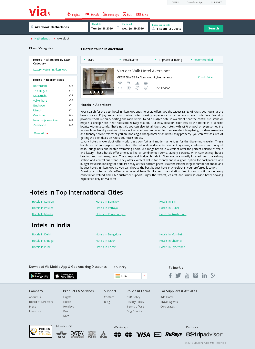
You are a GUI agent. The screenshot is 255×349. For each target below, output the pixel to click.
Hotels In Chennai (170, 240)
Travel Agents (169, 302)
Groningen (53, 115)
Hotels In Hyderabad (172, 247)
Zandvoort (53, 125)
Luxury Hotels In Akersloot (53, 69)
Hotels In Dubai (169, 208)
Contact (109, 297)
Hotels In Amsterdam (172, 214)
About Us (35, 297)
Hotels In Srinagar (43, 240)
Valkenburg (53, 100)
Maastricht (53, 95)
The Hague (53, 91)
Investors (35, 311)
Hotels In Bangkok (107, 201)
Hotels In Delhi (41, 234)
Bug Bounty (134, 311)
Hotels (67, 302)
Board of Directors (41, 302)
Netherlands (42, 38)
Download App (195, 2)
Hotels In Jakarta (42, 214)
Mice (66, 316)
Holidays (68, 306)
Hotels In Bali (167, 201)
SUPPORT (216, 2)
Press (32, 306)
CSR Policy (133, 297)
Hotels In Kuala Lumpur (111, 214)
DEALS (175, 2)
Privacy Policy (135, 302)
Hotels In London (43, 201)
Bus (65, 311)
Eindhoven (53, 105)
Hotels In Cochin (106, 247)
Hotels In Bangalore (108, 234)
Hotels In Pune (41, 247)
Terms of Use (135, 306)
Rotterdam (53, 86)
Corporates (167, 306)
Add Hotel (166, 297)
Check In (96, 23)
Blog (107, 302)
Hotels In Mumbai (170, 234)
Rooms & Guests (161, 24)
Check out (126, 23)
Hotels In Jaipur (105, 240)
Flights (67, 297)
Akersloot (63, 38)
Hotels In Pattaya (107, 208)
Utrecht (53, 110)
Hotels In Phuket (42, 208)
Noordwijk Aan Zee (53, 120)
